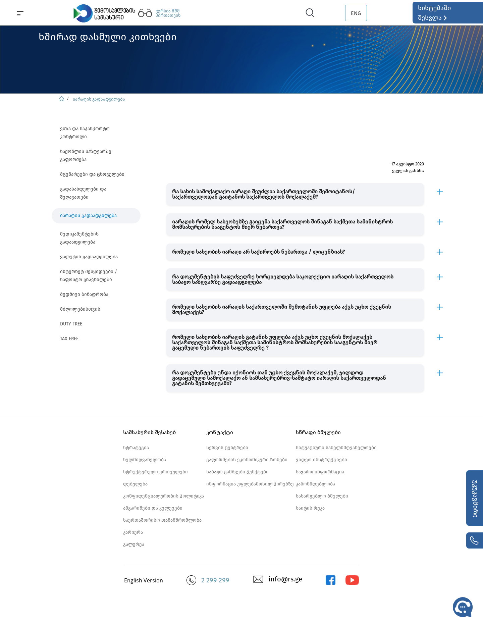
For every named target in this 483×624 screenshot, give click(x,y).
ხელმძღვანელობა (144, 460)
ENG (356, 13)
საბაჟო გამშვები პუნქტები (237, 472)
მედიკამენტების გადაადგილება (79, 238)
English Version (143, 580)
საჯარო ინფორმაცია (320, 472)
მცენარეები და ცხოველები (92, 174)
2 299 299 (215, 580)
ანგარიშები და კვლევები (152, 508)
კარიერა (133, 532)
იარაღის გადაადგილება (99, 99)
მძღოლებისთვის (80, 309)
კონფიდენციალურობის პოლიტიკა (163, 496)
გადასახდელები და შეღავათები (83, 193)
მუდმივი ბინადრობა (84, 294)
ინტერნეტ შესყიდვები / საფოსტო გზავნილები (88, 275)
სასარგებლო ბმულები (322, 496)
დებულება (135, 484)
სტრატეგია (136, 448)
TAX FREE (69, 339)
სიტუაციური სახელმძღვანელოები (336, 448)
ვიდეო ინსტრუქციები (321, 460)
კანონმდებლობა (315, 484)
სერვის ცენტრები (227, 448)
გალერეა (133, 544)
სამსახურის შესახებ (149, 432)
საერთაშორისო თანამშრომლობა (162, 520)
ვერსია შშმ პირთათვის (168, 13)
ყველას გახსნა (408, 170)
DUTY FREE (71, 324)
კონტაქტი (219, 432)
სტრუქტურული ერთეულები (155, 472)
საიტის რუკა (310, 508)
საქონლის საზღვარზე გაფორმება (85, 155)
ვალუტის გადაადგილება (89, 257)
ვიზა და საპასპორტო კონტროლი (85, 133)
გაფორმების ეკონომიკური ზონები (246, 460)
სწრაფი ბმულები (318, 432)
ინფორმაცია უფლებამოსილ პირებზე (250, 484)
